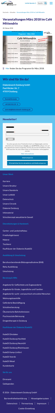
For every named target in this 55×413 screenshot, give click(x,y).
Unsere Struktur (10, 186)
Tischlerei (7, 244)
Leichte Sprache (30, 3)
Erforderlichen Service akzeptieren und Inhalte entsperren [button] (27, 163)
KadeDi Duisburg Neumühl (14, 343)
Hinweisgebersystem (40, 398)
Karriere (6, 181)
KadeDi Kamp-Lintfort (12, 352)
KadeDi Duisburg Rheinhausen (16, 348)
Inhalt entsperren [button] (27, 158)
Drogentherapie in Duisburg (15, 321)
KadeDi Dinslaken (10, 334)
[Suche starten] (45, 3)
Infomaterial (8, 212)
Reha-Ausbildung (10, 267)
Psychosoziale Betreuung (13, 316)
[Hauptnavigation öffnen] (51, 3)
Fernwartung (27, 403)
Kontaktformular (11, 99)
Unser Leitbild (9, 195)
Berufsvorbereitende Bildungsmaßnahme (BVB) (23, 262)
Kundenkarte (8, 366)
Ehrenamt (7, 379)
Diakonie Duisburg (11, 208)
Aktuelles (12, 12)
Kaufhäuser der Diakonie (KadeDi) (17, 249)
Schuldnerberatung (11, 307)
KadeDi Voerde (9, 357)
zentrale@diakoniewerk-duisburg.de (17, 109)
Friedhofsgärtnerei (11, 235)
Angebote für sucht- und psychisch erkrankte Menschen (26, 294)
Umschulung (8, 271)
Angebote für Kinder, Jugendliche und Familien (23, 289)
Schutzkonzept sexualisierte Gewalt (18, 217)
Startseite (6, 12)
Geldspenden (8, 384)
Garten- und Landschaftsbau (15, 231)
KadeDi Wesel (9, 361)
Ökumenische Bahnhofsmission (16, 312)
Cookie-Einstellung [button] (26, 408)
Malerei (6, 240)
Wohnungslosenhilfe (11, 298)
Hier (7, 68)
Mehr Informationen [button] (27, 154)
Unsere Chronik (9, 204)
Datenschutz (8, 199)
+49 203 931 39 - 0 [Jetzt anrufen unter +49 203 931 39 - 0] (11, 104)
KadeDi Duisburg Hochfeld (14, 339)
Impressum (41, 403)
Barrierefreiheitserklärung (15, 398)
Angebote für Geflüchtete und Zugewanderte (22, 285)
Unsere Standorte (10, 190)
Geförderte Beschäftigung (14, 303)
